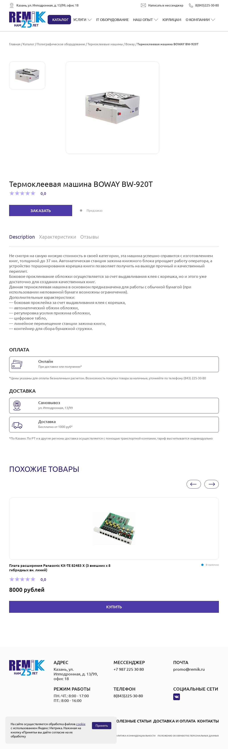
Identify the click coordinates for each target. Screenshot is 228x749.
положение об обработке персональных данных (188, 736)
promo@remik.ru (189, 669)
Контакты (208, 721)
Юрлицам (172, 20)
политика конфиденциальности (134, 736)
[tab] (23, 237)
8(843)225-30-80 (207, 5)
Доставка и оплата (174, 721)
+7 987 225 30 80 (129, 669)
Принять (102, 725)
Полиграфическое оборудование (61, 44)
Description (22, 236)
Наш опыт (143, 20)
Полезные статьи (132, 721)
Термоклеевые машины (105, 44)
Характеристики (57, 236)
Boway (130, 44)
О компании (198, 20)
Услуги (79, 20)
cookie (81, 724)
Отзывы (89, 236)
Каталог (60, 20)
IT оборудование (112, 20)
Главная (14, 44)
